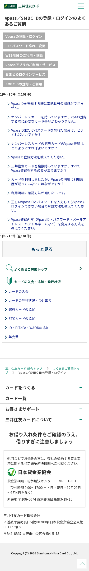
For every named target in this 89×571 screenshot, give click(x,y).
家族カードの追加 (22, 309)
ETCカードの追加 (22, 318)
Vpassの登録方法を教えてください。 (39, 157)
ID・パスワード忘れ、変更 (25, 45)
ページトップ (82, 564)
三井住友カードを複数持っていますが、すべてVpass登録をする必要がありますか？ (45, 168)
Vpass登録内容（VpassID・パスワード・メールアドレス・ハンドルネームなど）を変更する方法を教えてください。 (48, 223)
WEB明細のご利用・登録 (24, 55)
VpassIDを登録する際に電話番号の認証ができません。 (47, 105)
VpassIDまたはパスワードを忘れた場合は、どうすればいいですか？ (47, 132)
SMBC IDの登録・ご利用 (23, 84)
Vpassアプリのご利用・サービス (30, 64)
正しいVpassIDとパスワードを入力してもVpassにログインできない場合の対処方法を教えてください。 (48, 206)
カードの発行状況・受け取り (30, 300)
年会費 (14, 336)
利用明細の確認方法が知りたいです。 (39, 192)
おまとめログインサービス (25, 74)
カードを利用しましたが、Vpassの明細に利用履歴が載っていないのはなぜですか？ (47, 181)
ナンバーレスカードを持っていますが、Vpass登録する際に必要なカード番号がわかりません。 (49, 119)
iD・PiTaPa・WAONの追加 (29, 327)
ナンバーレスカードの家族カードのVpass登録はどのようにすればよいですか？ (47, 145)
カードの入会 (18, 291)
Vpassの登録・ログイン (23, 36)
